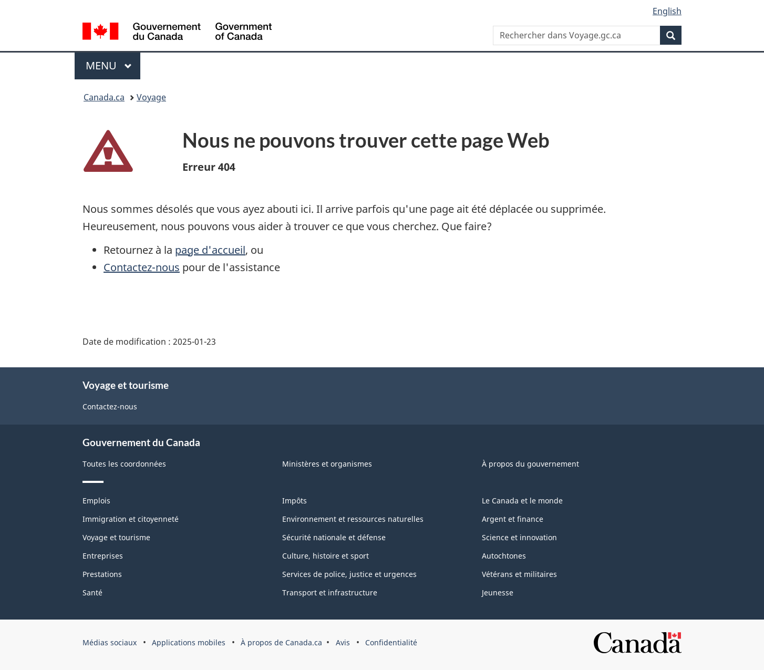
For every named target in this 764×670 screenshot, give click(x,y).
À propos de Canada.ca (281, 642)
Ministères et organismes (327, 464)
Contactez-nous (142, 267)
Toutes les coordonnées (124, 464)
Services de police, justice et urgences (349, 574)
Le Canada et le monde (522, 501)
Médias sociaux (109, 642)
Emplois (96, 501)
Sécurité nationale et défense (334, 537)
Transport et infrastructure (329, 592)
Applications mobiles (188, 642)
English (667, 11)
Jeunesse (497, 592)
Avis (343, 642)
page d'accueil (210, 250)
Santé (92, 592)
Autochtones (504, 556)
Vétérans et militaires (519, 574)
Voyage (151, 97)
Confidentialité (391, 642)
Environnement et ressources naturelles (353, 519)
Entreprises (102, 556)
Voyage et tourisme (116, 537)
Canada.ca (104, 97)
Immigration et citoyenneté (130, 519)
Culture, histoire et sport (325, 556)
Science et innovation (519, 537)
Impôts (294, 501)
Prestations (102, 574)
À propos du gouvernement (530, 464)
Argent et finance (512, 519)
